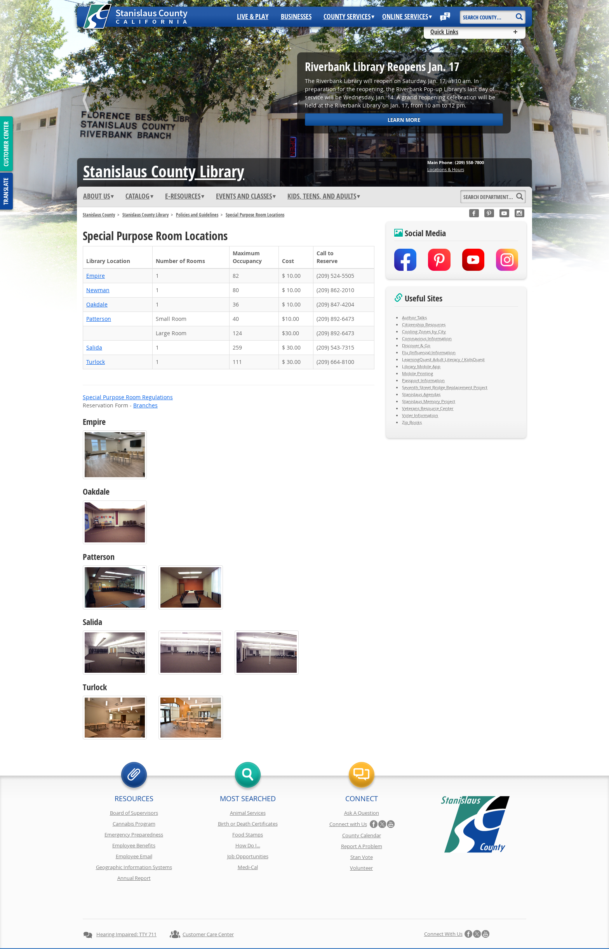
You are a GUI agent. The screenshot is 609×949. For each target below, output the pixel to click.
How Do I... (247, 845)
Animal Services (248, 812)
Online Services (407, 17)
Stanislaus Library (163, 171)
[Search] (519, 14)
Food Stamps (247, 834)
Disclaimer (292, 929)
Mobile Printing (417, 373)
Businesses (296, 17)
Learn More (404, 119)
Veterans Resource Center (427, 408)
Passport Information (423, 380)
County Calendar (361, 835)
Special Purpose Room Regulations (128, 397)
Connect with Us (348, 824)
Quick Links (444, 32)
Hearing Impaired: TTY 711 (126, 906)
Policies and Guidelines (197, 214)
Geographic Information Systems (134, 867)
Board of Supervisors (134, 812)
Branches (145, 405)
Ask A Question (361, 812)
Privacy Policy (199, 929)
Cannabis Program (134, 823)
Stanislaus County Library (145, 214)
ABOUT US (98, 196)
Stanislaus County (99, 214)
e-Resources (184, 196)
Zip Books (412, 422)
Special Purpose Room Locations (255, 214)
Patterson (98, 318)
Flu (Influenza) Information (429, 352)
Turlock (95, 361)
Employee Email (134, 856)
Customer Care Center (208, 906)
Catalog (139, 196)
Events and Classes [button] (246, 196)
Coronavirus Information (427, 338)
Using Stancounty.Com (375, 929)
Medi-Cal (248, 867)
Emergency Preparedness (133, 834)
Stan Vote (361, 857)
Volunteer (361, 867)
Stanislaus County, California (312, 942)
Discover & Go (416, 345)
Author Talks (414, 317)
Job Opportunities (247, 856)
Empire (95, 275)
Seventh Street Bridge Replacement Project (444, 387)
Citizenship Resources (423, 324)
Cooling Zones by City (424, 331)
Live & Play (252, 17)
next (521, 101)
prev (87, 101)
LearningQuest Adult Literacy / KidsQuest (443, 359)
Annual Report (134, 878)
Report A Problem (361, 846)
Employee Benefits (133, 845)
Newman (98, 290)
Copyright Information (247, 929)
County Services (349, 17)
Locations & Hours (445, 169)
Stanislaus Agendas (421, 394)
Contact (418, 929)
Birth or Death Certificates (248, 823)
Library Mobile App (421, 366)
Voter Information (420, 415)
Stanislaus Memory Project (428, 401)
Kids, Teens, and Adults (323, 196)
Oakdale (97, 304)
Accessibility (328, 929)
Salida (94, 347)
